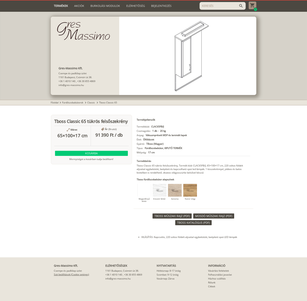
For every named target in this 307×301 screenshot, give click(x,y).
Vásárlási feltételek (218, 270)
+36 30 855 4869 (86, 81)
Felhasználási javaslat (220, 274)
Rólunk (211, 282)
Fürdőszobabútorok (73, 102)
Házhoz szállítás (217, 278)
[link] (172, 216)
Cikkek (211, 286)
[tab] (61, 6)
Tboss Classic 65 (108, 102)
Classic (91, 102)
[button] (91, 153)
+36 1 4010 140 (67, 81)
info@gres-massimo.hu (71, 85)
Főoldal (55, 102)
